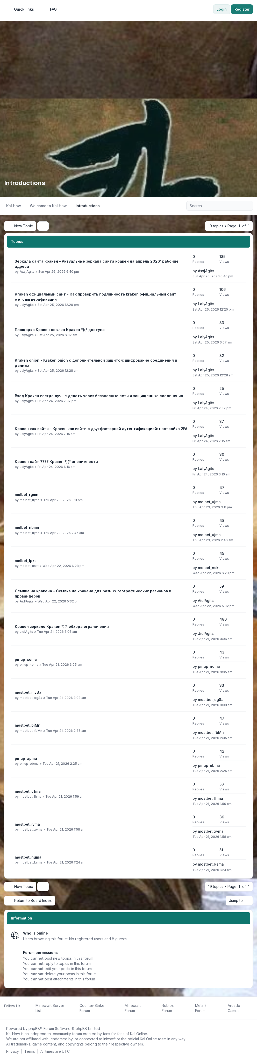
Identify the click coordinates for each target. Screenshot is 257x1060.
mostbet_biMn (27, 725)
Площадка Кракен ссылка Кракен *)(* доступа (60, 329)
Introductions (24, 183)
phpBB (34, 1028)
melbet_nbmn (27, 527)
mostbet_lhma (30, 796)
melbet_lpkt (25, 560)
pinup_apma (26, 758)
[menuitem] (21, 9)
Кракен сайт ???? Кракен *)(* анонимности (56, 461)
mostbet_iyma (27, 824)
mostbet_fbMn (31, 730)
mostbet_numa (28, 857)
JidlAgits (26, 632)
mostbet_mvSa (28, 692)
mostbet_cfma (28, 791)
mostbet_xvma (31, 829)
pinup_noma (29, 664)
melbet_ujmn (29, 500)
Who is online (35, 933)
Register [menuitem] (241, 9)
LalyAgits (27, 304)
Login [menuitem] (222, 9)
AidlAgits (27, 601)
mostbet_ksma (31, 862)
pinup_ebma (29, 764)
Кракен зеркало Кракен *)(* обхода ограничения (62, 626)
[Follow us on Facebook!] (5, 1011)
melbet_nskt (29, 566)
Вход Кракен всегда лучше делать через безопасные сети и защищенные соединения (99, 396)
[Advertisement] (128, 59)
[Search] (238, 205)
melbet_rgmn (26, 494)
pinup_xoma (26, 659)
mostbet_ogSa (31, 697)
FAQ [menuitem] (50, 9)
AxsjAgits (27, 271)
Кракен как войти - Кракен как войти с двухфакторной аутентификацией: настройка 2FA (101, 428)
